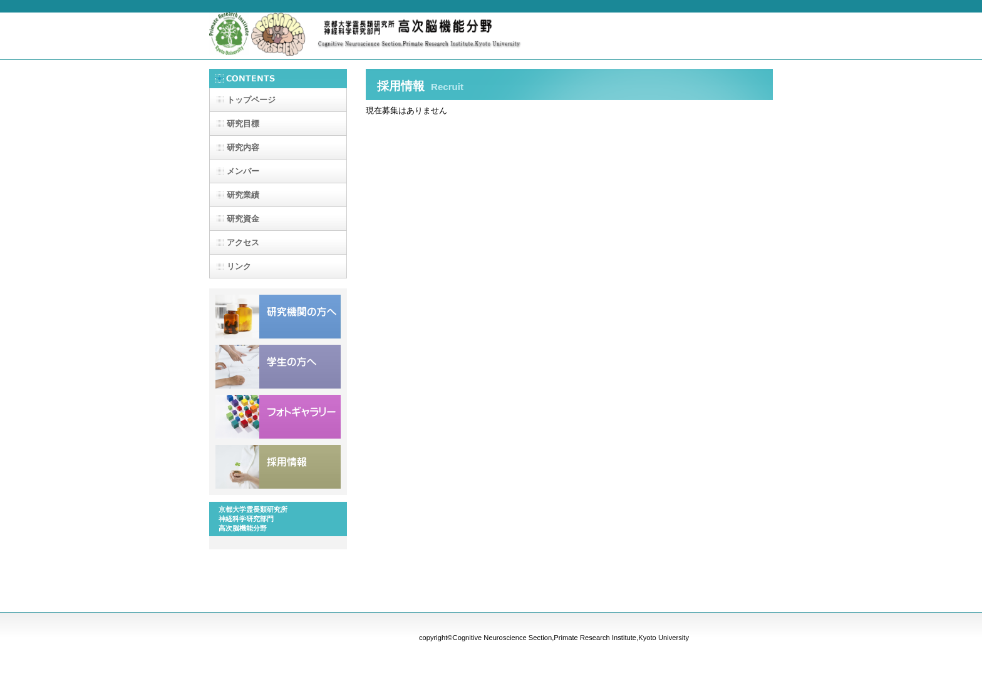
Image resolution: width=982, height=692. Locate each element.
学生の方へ (278, 367)
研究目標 (243, 123)
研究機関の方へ (278, 316)
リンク (239, 266)
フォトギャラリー (278, 417)
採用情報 (278, 467)
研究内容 (243, 147)
